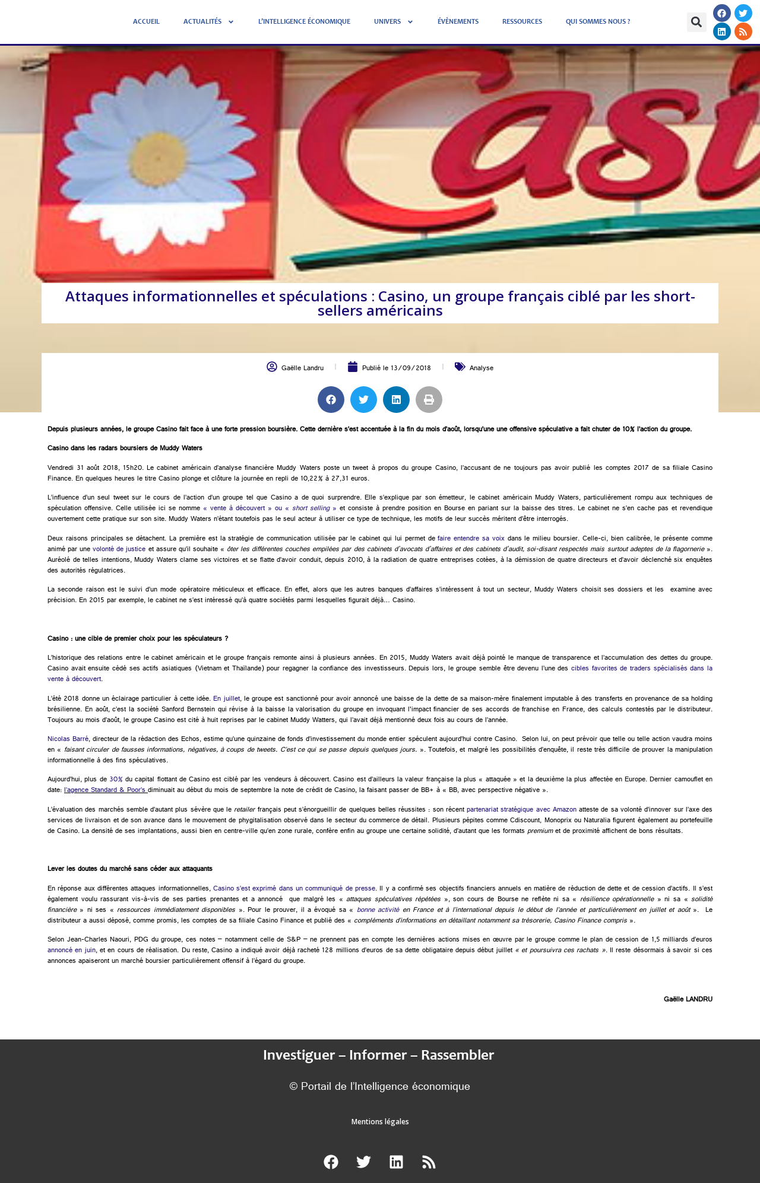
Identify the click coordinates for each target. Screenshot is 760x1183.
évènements (458, 22)
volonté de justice (119, 550)
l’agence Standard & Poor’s (104, 791)
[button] (697, 22)
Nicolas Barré (68, 740)
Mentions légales (380, 1122)
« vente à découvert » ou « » (270, 509)
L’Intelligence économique (304, 22)
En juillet (226, 699)
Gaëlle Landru (302, 369)
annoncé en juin (72, 951)
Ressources (522, 22)
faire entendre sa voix (471, 539)
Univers (394, 21)
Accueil (146, 22)
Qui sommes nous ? (598, 22)
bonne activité (378, 911)
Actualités (209, 21)
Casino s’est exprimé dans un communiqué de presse (294, 889)
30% (116, 780)
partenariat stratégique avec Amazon (522, 810)
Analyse (481, 369)
